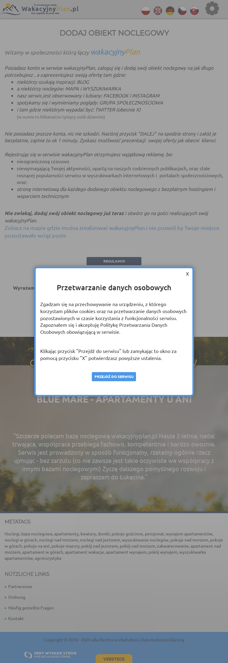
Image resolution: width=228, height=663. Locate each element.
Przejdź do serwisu (114, 376)
